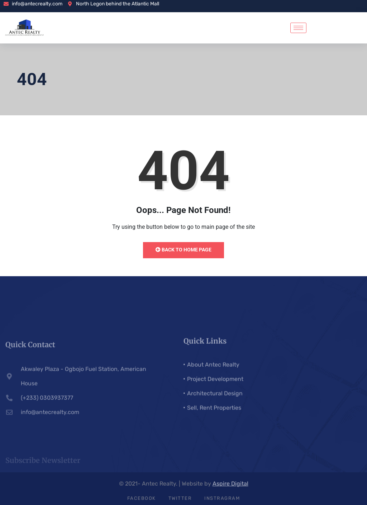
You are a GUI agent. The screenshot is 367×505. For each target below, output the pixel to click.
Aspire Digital (230, 486)
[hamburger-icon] (298, 28)
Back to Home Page (183, 250)
